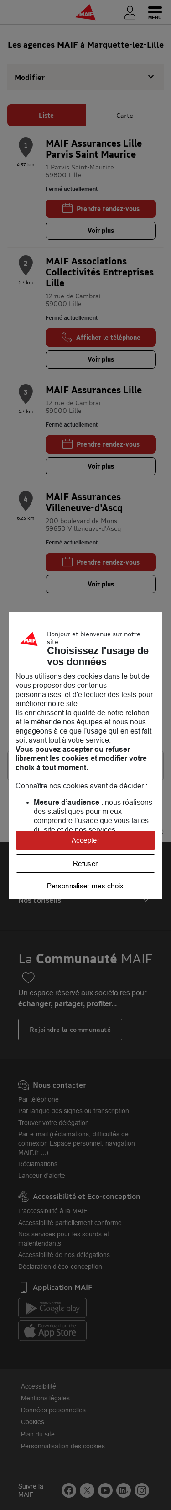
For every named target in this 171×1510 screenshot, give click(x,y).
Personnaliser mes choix (85, 886)
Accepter (85, 840)
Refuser (85, 863)
